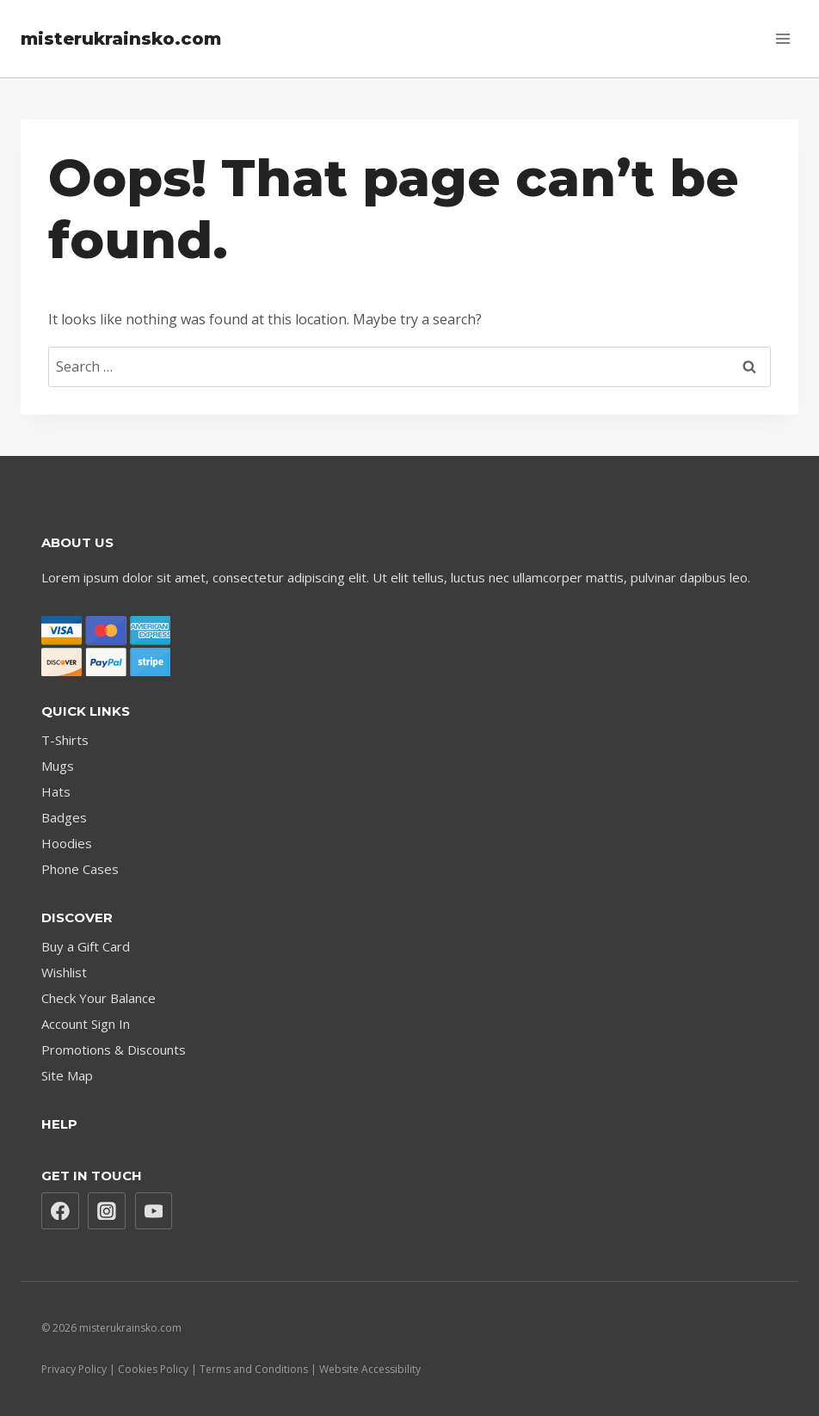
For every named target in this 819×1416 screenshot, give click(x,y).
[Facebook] (60, 1211)
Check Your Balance (98, 998)
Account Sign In (85, 1023)
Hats (56, 791)
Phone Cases (80, 868)
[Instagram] (107, 1211)
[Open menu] (782, 38)
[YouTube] (154, 1211)
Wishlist (64, 972)
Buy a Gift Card (85, 946)
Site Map (67, 1075)
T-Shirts (65, 739)
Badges (64, 817)
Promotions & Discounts (113, 1049)
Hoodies (66, 843)
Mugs (57, 765)
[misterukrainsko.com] (121, 38)
